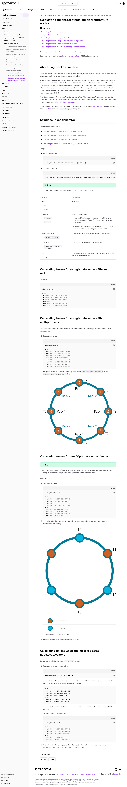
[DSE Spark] (15, 117)
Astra (22, 10)
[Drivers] (15, 124)
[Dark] (121, 3)
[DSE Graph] (15, 110)
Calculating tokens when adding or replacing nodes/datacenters (63, 47)
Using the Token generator (50, 35)
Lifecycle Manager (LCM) (70, 56)
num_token (97, 106)
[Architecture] (15, 25)
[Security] (15, 97)
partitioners (97, 85)
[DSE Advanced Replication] (15, 103)
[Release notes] (15, 130)
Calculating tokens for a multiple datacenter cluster (58, 44)
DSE (52, 10)
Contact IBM (117, 774)
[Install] (15, 83)
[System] (124, 3)
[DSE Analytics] (15, 107)
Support (5, 781)
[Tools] (15, 100)
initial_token (46, 109)
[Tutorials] (15, 22)
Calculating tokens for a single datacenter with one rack (60, 38)
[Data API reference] (15, 127)
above (77, 640)
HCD (43, 10)
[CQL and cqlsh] (15, 120)
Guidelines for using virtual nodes (104, 74)
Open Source (63, 10)
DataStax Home (7, 775)
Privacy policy (64, 775)
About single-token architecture (52, 32)
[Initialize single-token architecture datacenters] (17, 69)
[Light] (118, 3)
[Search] (68, 4)
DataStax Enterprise (47, 15)
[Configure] (15, 87)
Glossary (5, 778)
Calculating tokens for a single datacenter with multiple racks (62, 41)
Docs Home (8, 10)
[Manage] (15, 93)
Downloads (6, 783)
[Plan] (15, 29)
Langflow (32, 10)
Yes (43, 759)
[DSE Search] (15, 114)
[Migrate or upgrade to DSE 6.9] (16, 37)
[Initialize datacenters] (16, 43)
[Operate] (15, 90)
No (52, 759)
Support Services (80, 10)
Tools (94, 10)
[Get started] (15, 18)
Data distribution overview (65, 102)
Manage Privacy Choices (88, 775)
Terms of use (74, 775)
